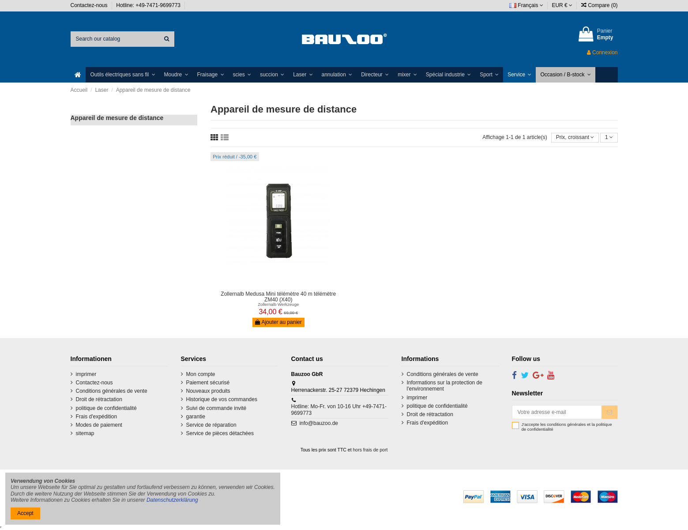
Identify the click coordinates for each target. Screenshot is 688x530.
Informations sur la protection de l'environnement (444, 386)
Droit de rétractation (99, 399)
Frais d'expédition (96, 416)
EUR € (562, 5)
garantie (195, 416)
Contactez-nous (90, 5)
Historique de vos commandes (221, 399)
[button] (122, 75)
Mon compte (200, 374)
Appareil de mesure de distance (117, 117)
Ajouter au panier (278, 322)
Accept (25, 513)
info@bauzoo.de (318, 423)
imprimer (86, 374)
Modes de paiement (99, 425)
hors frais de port (370, 449)
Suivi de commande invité (216, 408)
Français (526, 5)
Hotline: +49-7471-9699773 (149, 5)
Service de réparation (211, 425)
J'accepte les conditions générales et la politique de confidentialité (567, 427)
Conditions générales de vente (111, 391)
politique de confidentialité (106, 408)
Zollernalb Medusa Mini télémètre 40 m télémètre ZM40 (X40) (278, 297)
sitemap (85, 433)
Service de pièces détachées (220, 433)
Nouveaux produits (208, 391)
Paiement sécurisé (208, 383)
